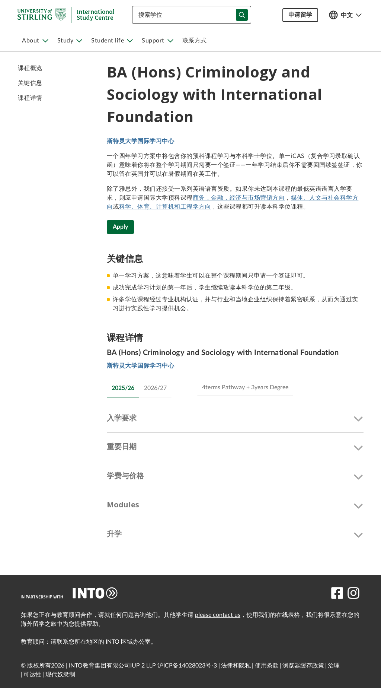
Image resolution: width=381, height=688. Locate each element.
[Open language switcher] (345, 15)
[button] (235, 419)
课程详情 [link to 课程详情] (30, 98)
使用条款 (267, 666)
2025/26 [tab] (123, 388)
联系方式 (194, 41)
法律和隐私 (236, 666)
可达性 (32, 675)
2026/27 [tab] (155, 388)
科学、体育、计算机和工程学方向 (165, 207)
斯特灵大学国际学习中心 (140, 141)
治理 (334, 666)
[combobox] (191, 15)
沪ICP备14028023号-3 (187, 666)
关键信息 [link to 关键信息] (30, 83)
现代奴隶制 (60, 675)
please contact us (217, 615)
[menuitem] (35, 40)
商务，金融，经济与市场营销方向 (239, 198)
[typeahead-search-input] (242, 15)
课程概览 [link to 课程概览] (30, 68)
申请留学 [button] (300, 15)
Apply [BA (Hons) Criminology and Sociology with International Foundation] (120, 227)
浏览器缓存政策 (303, 666)
